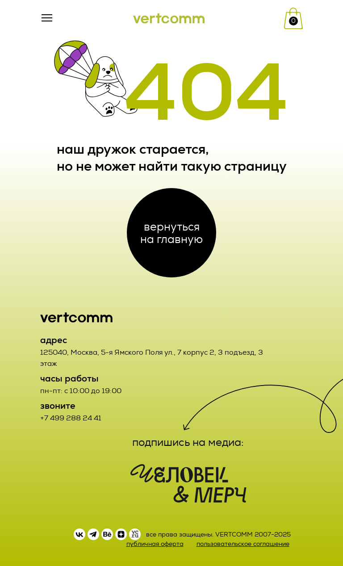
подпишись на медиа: (188, 442)
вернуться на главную (171, 232)
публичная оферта (155, 544)
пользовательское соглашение (243, 544)
